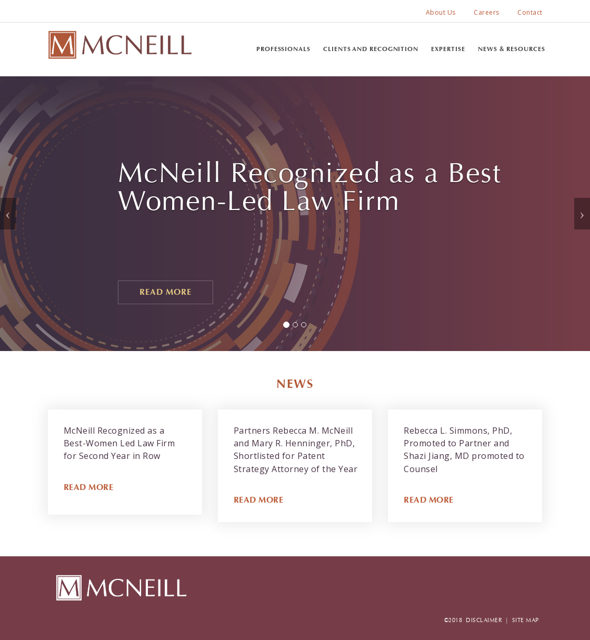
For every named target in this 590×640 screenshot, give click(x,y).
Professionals (283, 49)
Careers (486, 12)
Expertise (448, 49)
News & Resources (511, 49)
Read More (165, 292)
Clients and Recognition (370, 49)
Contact (530, 12)
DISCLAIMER (484, 620)
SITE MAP (525, 620)
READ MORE (89, 487)
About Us (441, 12)
